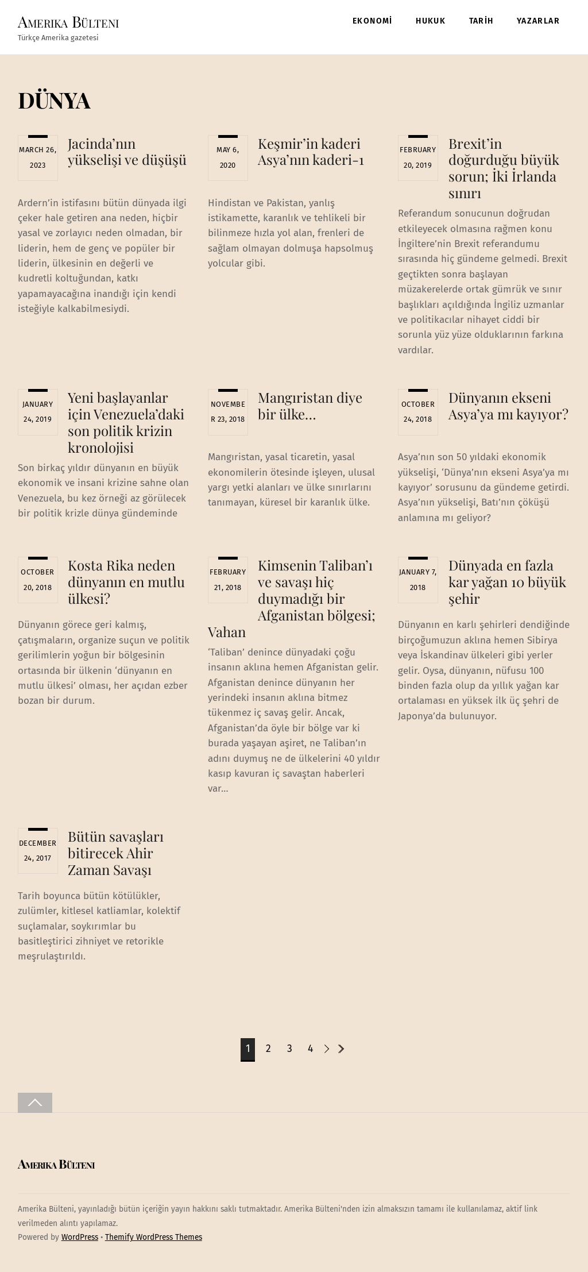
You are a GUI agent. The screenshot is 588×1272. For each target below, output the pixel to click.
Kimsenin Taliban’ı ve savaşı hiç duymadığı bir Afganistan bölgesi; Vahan (292, 598)
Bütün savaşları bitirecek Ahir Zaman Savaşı (116, 852)
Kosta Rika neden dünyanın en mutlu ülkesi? (126, 581)
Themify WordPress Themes (153, 1237)
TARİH (481, 21)
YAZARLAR (538, 21)
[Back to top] (35, 1103)
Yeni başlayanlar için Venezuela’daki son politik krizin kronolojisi (126, 422)
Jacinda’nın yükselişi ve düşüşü (127, 151)
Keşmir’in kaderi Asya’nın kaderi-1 (311, 151)
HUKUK (431, 21)
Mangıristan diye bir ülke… (310, 405)
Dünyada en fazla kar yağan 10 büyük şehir (507, 581)
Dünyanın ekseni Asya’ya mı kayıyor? (508, 405)
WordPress (79, 1237)
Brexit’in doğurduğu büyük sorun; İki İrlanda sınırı (503, 168)
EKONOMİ (373, 21)
